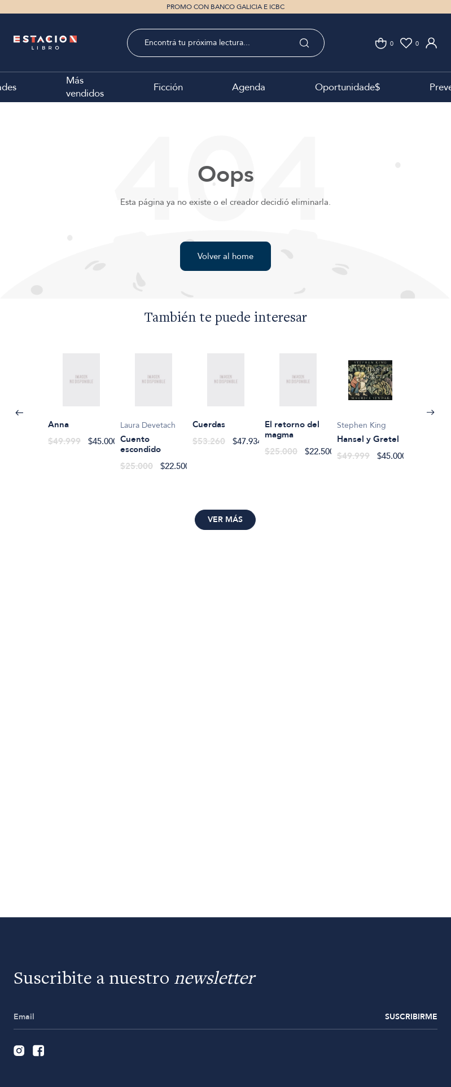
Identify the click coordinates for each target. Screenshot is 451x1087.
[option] (81, 393)
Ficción (168, 87)
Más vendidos (85, 87)
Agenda (248, 87)
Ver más (225, 519)
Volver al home (225, 256)
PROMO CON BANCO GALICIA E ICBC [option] (225, 6)
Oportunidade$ (347, 87)
